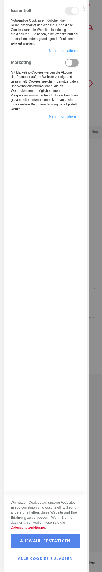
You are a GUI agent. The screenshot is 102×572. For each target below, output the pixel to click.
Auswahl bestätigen (45, 540)
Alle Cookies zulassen (45, 558)
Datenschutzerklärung (28, 527)
